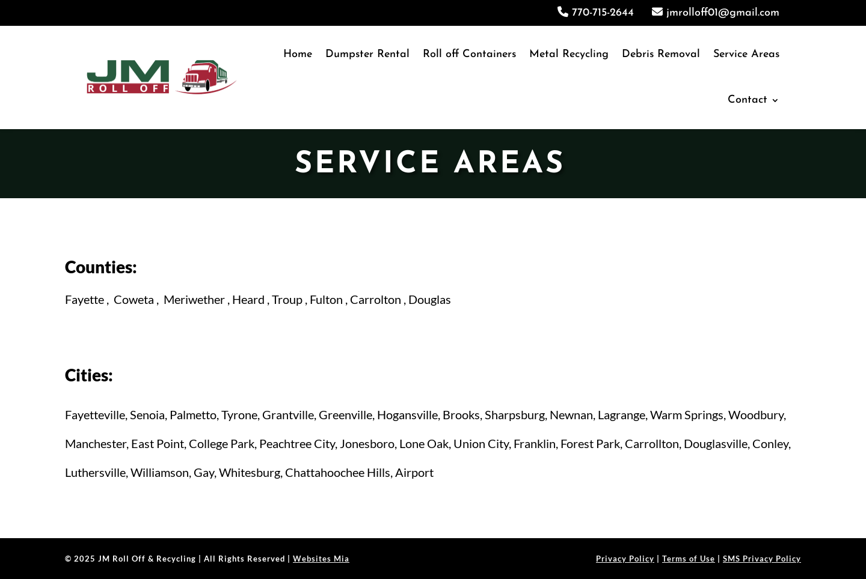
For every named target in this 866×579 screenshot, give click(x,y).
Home (297, 54)
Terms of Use (688, 558)
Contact (747, 100)
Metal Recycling (569, 54)
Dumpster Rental (367, 54)
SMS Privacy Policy (762, 558)
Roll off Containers (469, 54)
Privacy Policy (625, 558)
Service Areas (746, 54)
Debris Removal (661, 54)
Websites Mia (321, 558)
